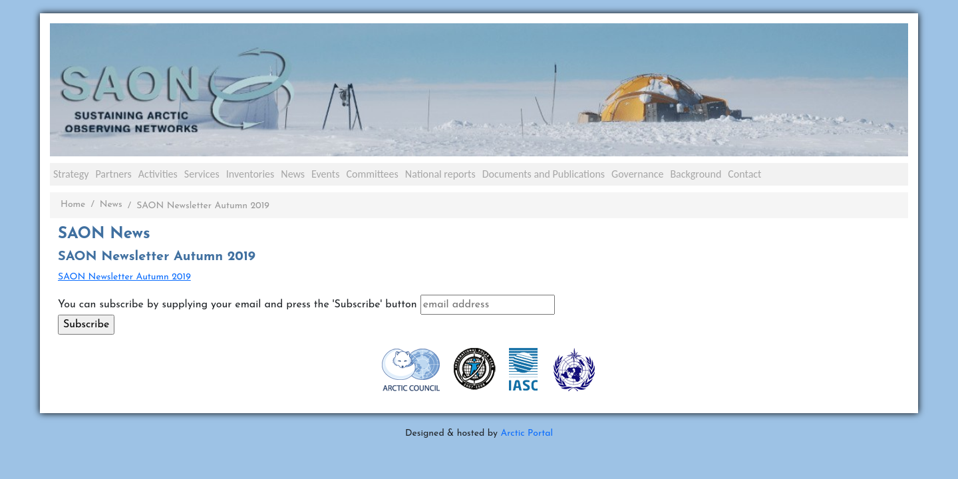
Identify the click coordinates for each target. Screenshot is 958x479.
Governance (637, 174)
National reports (440, 174)
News (293, 174)
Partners (113, 174)
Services (202, 174)
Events (325, 174)
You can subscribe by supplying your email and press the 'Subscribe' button (237, 304)
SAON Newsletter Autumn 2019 (124, 277)
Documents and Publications (543, 174)
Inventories (250, 174)
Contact (744, 174)
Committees (372, 174)
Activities (158, 174)
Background (695, 174)
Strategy (70, 174)
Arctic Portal (526, 433)
